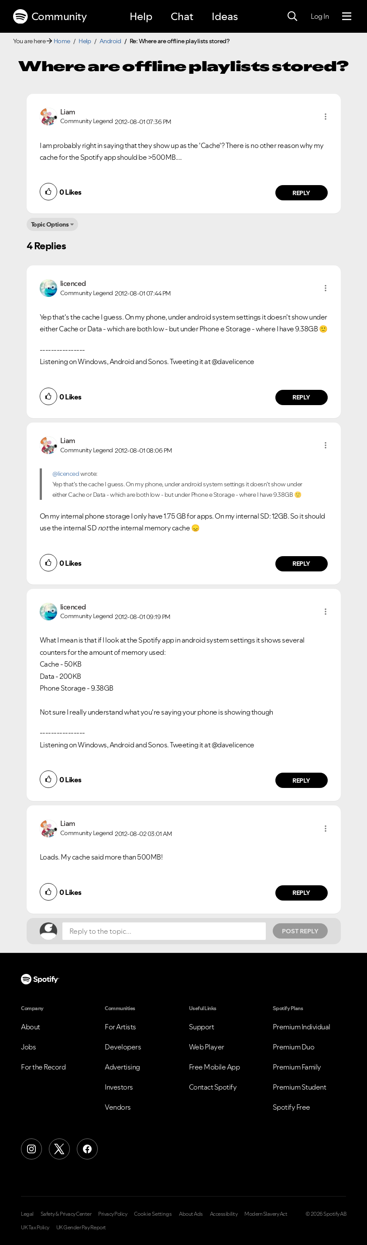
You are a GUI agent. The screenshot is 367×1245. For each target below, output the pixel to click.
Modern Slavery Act (265, 1214)
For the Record (43, 1067)
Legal (27, 1214)
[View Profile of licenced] (73, 283)
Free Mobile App (214, 1067)
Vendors (118, 1107)
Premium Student (299, 1087)
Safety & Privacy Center (66, 1214)
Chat (182, 16)
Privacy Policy (112, 1214)
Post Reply (300, 931)
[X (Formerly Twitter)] (59, 1148)
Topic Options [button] (50, 224)
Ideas (225, 16)
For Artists (120, 1027)
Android (110, 41)
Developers (123, 1047)
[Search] (292, 16)
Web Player (206, 1047)
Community (49, 16)
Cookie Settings (153, 1214)
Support (201, 1027)
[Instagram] (31, 1148)
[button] (325, 116)
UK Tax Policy (35, 1227)
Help (141, 16)
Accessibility (224, 1214)
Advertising (122, 1067)
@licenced (65, 473)
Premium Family (297, 1067)
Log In (320, 16)
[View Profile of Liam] (67, 112)
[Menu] (347, 16)
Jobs (28, 1047)
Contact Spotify (213, 1087)
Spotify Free (291, 1107)
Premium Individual (301, 1027)
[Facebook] (87, 1148)
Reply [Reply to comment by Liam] (301, 193)
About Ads (191, 1214)
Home (62, 41)
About (30, 1027)
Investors (119, 1087)
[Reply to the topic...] (164, 931)
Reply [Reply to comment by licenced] (301, 397)
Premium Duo (294, 1047)
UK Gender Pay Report (81, 1227)
